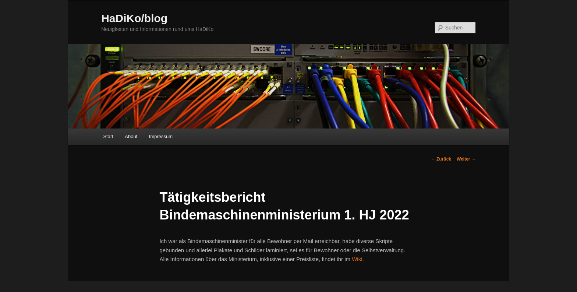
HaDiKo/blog (134, 18)
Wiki (357, 259)
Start (108, 136)
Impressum (161, 136)
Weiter (466, 159)
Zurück (441, 159)
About (131, 136)
